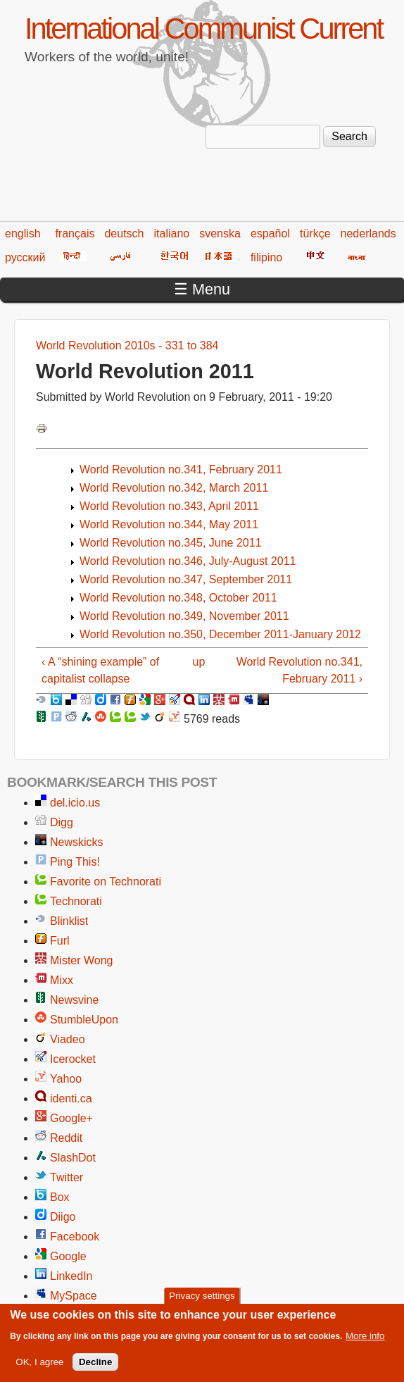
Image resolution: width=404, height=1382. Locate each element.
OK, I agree (39, 1366)
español (270, 233)
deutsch (124, 233)
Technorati (76, 901)
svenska (220, 233)
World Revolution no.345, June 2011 (171, 543)
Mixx (61, 980)
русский (25, 257)
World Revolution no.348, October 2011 (178, 598)
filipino (266, 257)
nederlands (368, 233)
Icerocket (73, 1059)
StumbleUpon (84, 1020)
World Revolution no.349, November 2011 (184, 616)
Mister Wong (81, 960)
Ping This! (75, 862)
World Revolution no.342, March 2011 (174, 488)
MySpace (73, 1296)
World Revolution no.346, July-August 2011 (188, 561)
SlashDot (73, 1158)
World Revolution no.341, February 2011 (181, 469)
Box (60, 1197)
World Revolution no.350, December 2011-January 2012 (220, 634)
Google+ (71, 1118)
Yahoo (66, 1079)
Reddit (66, 1138)
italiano (172, 233)
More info (365, 1340)
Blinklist (69, 921)
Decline (95, 1366)
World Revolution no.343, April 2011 (169, 506)
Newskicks (76, 842)
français (74, 233)
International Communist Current (203, 28)
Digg (61, 822)
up (199, 662)
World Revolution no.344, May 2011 (169, 524)
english (23, 233)
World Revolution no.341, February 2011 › (299, 670)
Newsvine (74, 1000)
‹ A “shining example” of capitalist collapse (100, 670)
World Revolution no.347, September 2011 (186, 579)
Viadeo (67, 1039)
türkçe (315, 233)
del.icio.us (75, 803)
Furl (60, 941)
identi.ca (71, 1098)
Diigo (62, 1217)
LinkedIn (71, 1276)
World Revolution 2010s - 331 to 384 (127, 345)
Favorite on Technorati (105, 882)
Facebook (74, 1237)
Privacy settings (201, 1300)
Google (68, 1256)
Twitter (66, 1177)
